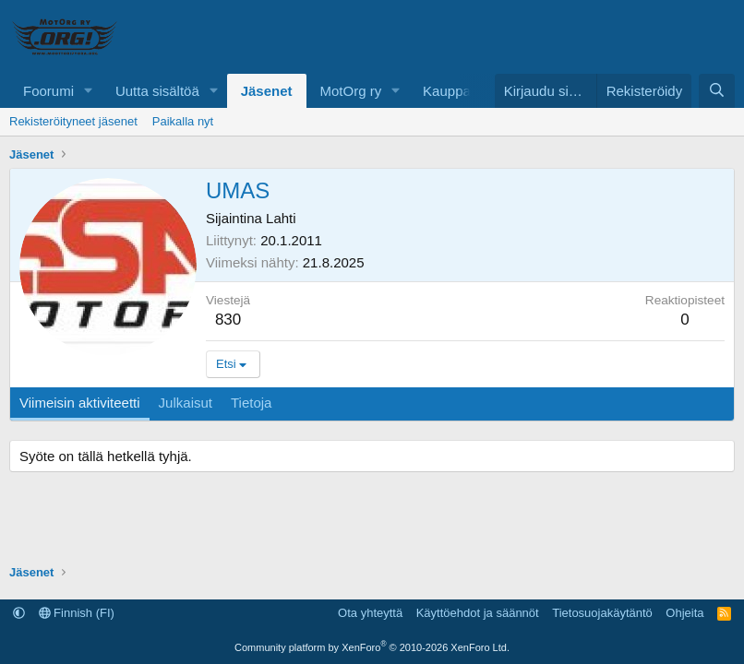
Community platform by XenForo (372, 647)
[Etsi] (717, 91)
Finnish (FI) (76, 613)
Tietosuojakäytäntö (602, 613)
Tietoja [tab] (251, 402)
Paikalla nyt (182, 121)
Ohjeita (684, 613)
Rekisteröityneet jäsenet (73, 121)
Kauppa (447, 91)
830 (228, 319)
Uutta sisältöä (157, 91)
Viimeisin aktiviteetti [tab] (79, 402)
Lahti (281, 218)
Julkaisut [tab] (185, 402)
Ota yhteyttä (370, 613)
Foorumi (48, 91)
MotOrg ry (351, 91)
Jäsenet (267, 91)
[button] (89, 91)
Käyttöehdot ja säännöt (477, 613)
